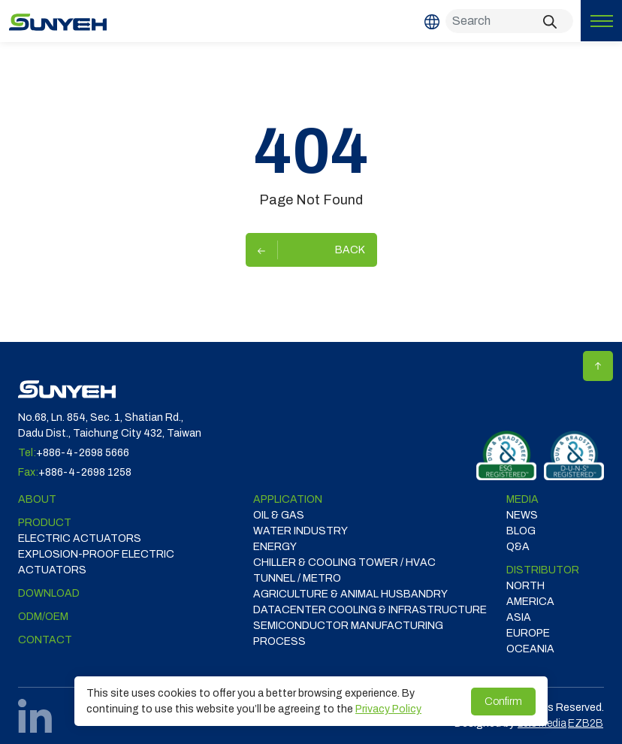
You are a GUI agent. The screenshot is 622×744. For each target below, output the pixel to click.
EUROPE (528, 633)
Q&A (518, 546)
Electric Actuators (79, 538)
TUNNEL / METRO (297, 578)
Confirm (503, 701)
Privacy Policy (388, 709)
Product (44, 522)
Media (522, 499)
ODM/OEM (43, 616)
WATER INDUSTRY (300, 531)
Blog (521, 531)
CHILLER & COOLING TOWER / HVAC (344, 562)
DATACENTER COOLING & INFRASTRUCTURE (370, 609)
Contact (45, 640)
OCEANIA (530, 649)
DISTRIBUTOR (542, 570)
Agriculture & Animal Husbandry (350, 594)
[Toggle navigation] (601, 20)
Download (49, 593)
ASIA (518, 617)
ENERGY (275, 546)
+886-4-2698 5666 (82, 452)
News (522, 515)
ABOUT (37, 499)
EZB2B (585, 723)
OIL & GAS (278, 515)
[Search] (509, 21)
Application (287, 499)
